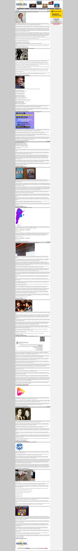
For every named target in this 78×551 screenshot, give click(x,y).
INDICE (46, 548)
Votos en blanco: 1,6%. (18, 231)
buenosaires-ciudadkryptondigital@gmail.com (57, 23)
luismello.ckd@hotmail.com (56, 24)
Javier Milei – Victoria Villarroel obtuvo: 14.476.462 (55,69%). (22, 229)
